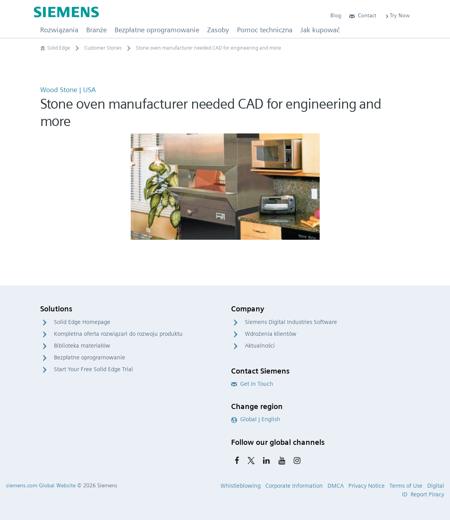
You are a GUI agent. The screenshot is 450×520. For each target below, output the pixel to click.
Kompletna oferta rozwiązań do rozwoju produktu (118, 333)
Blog (335, 15)
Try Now (397, 15)
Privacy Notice (366, 485)
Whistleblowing (240, 485)
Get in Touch (252, 383)
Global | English (255, 419)
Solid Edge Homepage (82, 322)
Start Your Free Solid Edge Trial (93, 369)
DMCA (336, 485)
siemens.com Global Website (41, 485)
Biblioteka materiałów (82, 345)
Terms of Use (405, 485)
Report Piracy (427, 494)
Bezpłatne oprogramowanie (89, 357)
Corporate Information (294, 485)
